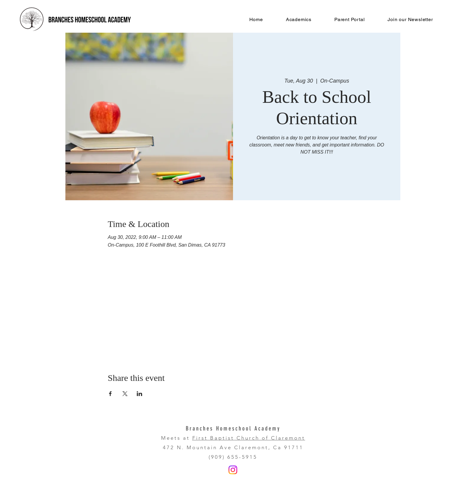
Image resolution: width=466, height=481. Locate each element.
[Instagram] (233, 470)
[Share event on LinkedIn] (139, 393)
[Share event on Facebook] (110, 393)
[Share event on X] (125, 393)
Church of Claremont (269, 438)
